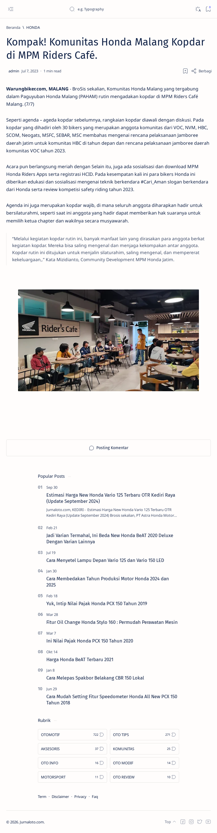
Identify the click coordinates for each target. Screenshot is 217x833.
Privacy (80, 796)
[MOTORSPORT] (72, 777)
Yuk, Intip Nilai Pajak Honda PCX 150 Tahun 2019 (96, 603)
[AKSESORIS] (72, 748)
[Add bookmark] (185, 71)
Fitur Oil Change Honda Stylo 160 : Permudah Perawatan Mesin (112, 622)
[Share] (201, 71)
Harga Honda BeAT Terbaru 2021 (79, 659)
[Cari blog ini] (111, 9)
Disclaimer (60, 796)
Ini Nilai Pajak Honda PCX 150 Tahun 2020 (89, 641)
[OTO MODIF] (144, 763)
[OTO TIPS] (144, 734)
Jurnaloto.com (32, 822)
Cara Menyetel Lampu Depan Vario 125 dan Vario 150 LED (105, 560)
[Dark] (198, 9)
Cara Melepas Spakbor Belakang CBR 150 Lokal (95, 678)
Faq (95, 796)
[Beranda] (13, 27)
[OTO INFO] (72, 763)
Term (42, 796)
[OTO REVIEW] (144, 777)
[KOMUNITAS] (144, 748)
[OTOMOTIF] (72, 734)
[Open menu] (11, 9)
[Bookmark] (208, 9)
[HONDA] (33, 27)
